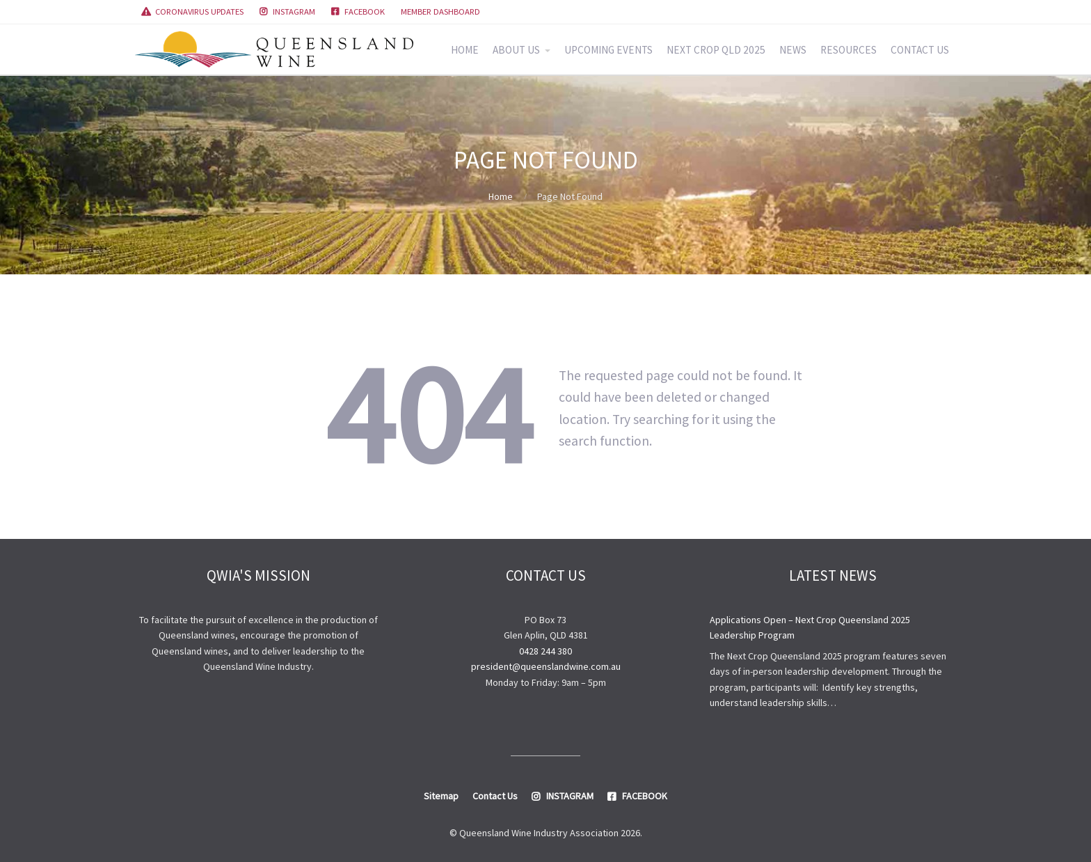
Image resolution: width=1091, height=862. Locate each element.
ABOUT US (516, 49)
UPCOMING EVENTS (608, 49)
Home (500, 196)
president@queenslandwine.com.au (546, 666)
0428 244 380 (545, 651)
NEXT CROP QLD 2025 (716, 49)
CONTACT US (920, 49)
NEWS (792, 49)
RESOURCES (848, 49)
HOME (465, 49)
